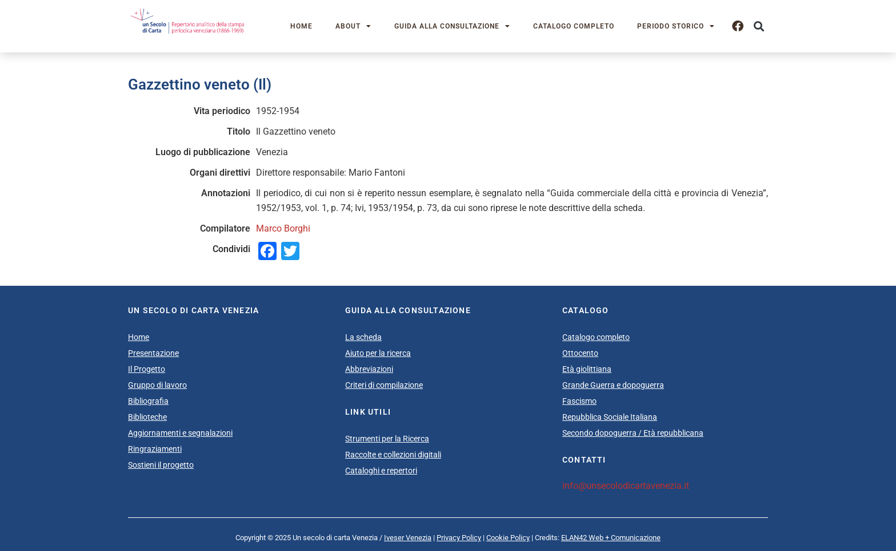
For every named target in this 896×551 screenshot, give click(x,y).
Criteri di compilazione (384, 385)
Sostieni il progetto (161, 464)
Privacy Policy (459, 537)
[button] (758, 26)
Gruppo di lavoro (157, 385)
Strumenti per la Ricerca (387, 438)
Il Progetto (146, 369)
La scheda (363, 337)
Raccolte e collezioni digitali (393, 454)
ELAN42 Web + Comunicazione (611, 537)
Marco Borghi (283, 228)
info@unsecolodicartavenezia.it (625, 485)
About (353, 26)
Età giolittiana (586, 369)
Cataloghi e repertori (381, 470)
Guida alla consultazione (452, 26)
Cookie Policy (508, 537)
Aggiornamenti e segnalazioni (180, 432)
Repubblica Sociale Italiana (609, 417)
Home (301, 26)
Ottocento (580, 353)
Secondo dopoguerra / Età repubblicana (632, 432)
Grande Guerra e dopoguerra (613, 385)
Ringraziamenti (155, 448)
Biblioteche (147, 417)
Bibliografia (148, 401)
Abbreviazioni (369, 369)
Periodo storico (676, 26)
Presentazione (153, 353)
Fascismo (579, 401)
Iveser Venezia (407, 537)
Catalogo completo (573, 26)
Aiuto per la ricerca (378, 353)
